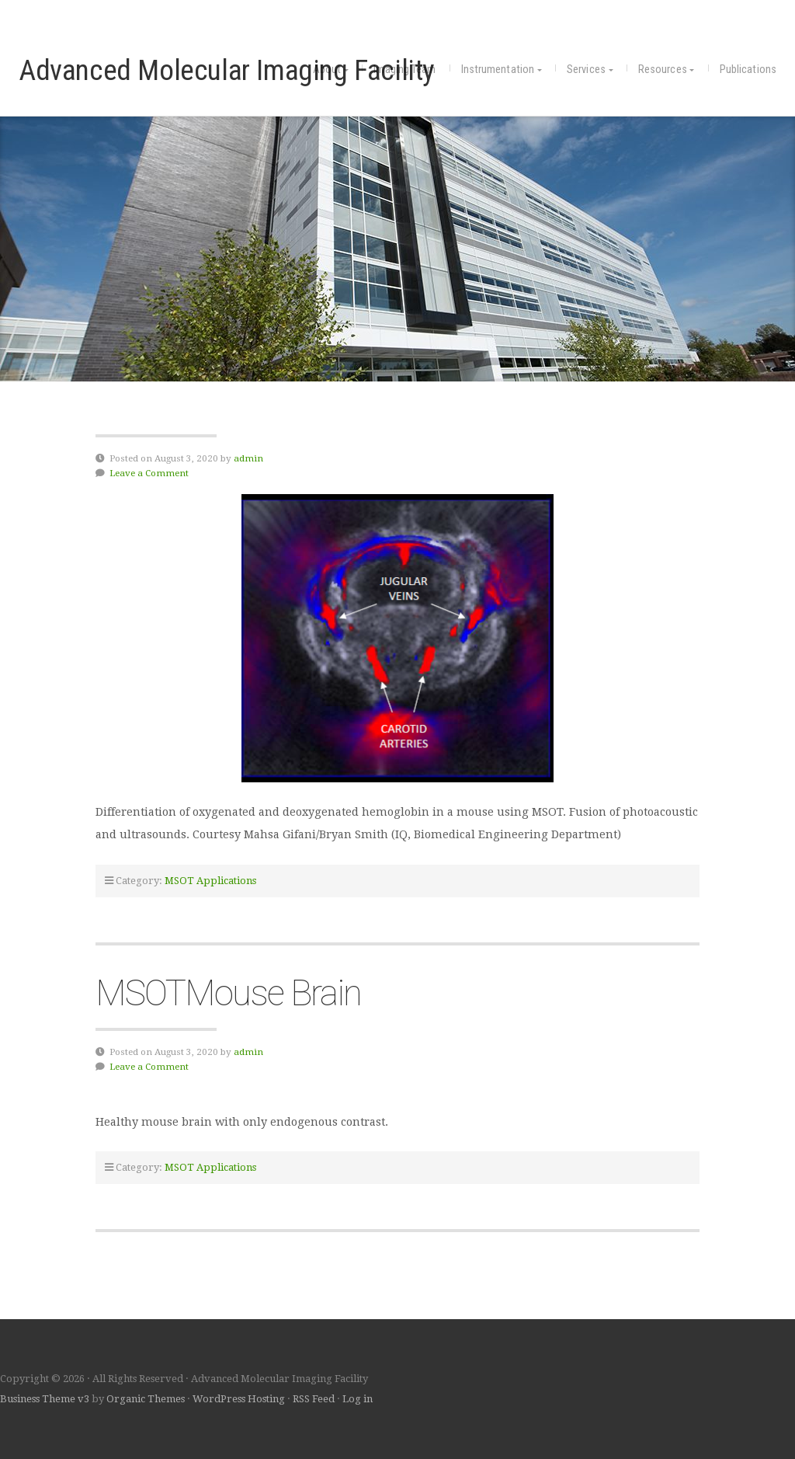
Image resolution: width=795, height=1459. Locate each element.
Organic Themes (145, 1399)
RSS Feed (314, 1399)
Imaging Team (404, 69)
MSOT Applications (210, 880)
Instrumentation (498, 69)
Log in (357, 1399)
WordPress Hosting (239, 1399)
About (327, 69)
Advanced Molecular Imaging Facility (227, 70)
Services (586, 69)
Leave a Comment (149, 473)
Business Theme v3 (44, 1399)
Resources (662, 69)
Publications (748, 69)
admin (248, 458)
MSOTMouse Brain (228, 993)
